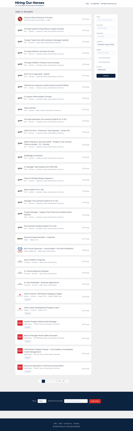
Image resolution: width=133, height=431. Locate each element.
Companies (95, 4)
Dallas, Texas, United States (46, 256)
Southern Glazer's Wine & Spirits (34, 20)
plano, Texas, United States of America (48, 112)
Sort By (99, 67)
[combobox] (106, 28)
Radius (99, 50)
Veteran (27, 306)
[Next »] (67, 388)
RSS (55, 423)
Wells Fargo (28, 331)
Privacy (76, 423)
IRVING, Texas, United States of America (47, 331)
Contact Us (68, 423)
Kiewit (26, 245)
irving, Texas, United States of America (48, 43)
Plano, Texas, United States (48, 268)
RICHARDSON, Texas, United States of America (49, 345)
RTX (25, 32)
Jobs (87, 4)
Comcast (27, 268)
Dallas (49, 20)
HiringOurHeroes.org (108, 4)
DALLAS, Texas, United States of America (47, 362)
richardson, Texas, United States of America (50, 55)
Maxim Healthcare (30, 256)
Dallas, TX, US (34, 245)
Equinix (26, 302)
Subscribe (95, 409)
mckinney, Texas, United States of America (50, 32)
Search (106, 76)
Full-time (31, 32)
